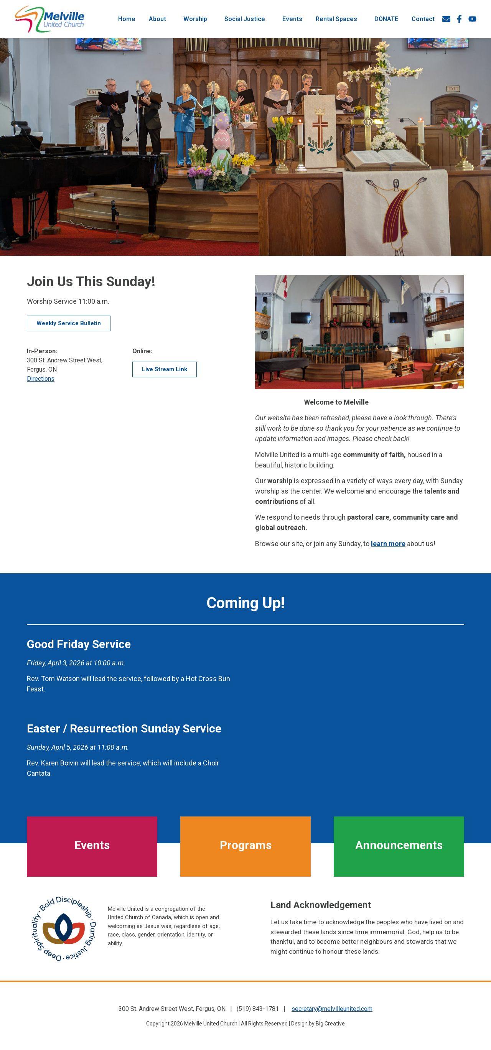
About (159, 18)
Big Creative (330, 1023)
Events (292, 17)
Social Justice (246, 18)
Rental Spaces (338, 18)
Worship (197, 18)
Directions (40, 378)
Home (126, 17)
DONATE (386, 17)
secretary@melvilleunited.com (332, 1008)
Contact (423, 17)
